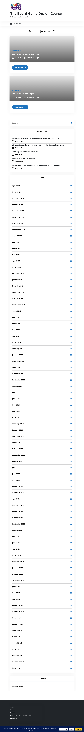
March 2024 (16, 342)
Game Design (16, 50)
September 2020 (18, 524)
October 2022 (17, 449)
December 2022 (18, 436)
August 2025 (17, 236)
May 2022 (16, 480)
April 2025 (16, 261)
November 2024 (18, 292)
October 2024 (17, 298)
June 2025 (16, 248)
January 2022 (17, 486)
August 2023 (17, 386)
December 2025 (18, 211)
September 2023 (18, 380)
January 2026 (17, 205)
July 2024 (15, 317)
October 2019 (17, 574)
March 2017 (16, 649)
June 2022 (16, 474)
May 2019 (16, 593)
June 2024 (16, 324)
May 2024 (16, 330)
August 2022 (17, 461)
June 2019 (16, 587)
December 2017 (18, 630)
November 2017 (18, 637)
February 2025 (18, 273)
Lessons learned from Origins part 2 (25, 54)
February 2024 (18, 349)
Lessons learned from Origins (23, 94)
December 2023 (18, 361)
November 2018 (18, 618)
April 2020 (16, 549)
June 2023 (16, 399)
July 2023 (15, 392)
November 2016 (18, 668)
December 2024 (18, 286)
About (12, 707)
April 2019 (16, 599)
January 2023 (17, 430)
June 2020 (16, 543)
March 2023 (16, 417)
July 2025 (15, 242)
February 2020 (18, 562)
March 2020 (16, 555)
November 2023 (18, 367)
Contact (12, 710)
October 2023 (17, 374)
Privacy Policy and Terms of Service (21, 716)
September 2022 (18, 455)
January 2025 (17, 280)
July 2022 (15, 468)
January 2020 (17, 568)
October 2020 (17, 518)
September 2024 (18, 305)
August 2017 (17, 643)
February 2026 (18, 198)
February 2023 (18, 424)
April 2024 (16, 336)
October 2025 (17, 223)
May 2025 (16, 255)
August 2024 (17, 311)
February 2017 (18, 655)
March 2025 (16, 267)
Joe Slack (18, 58)
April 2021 (16, 499)
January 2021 (17, 511)
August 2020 (17, 530)
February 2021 (18, 505)
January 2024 (17, 355)
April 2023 (16, 411)
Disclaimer (13, 718)
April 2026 (16, 186)
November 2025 (18, 217)
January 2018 (17, 624)
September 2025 (18, 230)
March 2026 (16, 192)
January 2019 (17, 605)
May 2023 (16, 405)
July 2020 (15, 536)
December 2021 (18, 493)
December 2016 (18, 662)
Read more (19, 67)
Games (12, 713)
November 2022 (18, 443)
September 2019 (18, 580)
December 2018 (18, 612)
